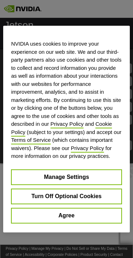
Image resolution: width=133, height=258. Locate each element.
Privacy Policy (66, 124)
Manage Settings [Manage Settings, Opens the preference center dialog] (66, 177)
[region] (66, 129)
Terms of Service (31, 140)
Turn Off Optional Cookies (67, 196)
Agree (66, 215)
